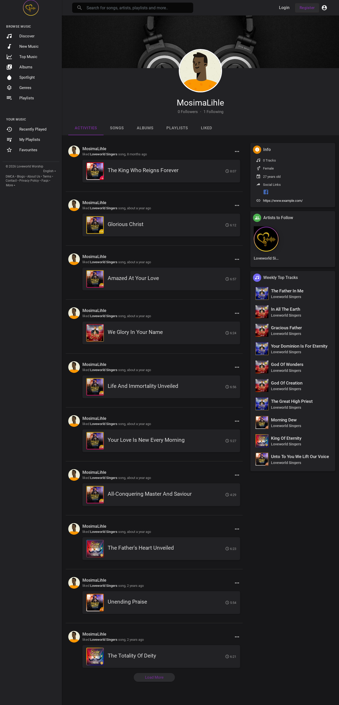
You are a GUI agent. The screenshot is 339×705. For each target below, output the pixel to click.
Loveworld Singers (103, 154)
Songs (117, 128)
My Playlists (23, 140)
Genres (18, 88)
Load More (154, 677)
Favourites (21, 150)
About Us (33, 176)
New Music (22, 46)
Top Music (21, 57)
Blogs (21, 176)
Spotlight (20, 77)
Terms (47, 176)
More (9, 185)
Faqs (44, 180)
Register (307, 7)
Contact (11, 180)
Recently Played (26, 129)
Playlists (20, 98)
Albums (19, 67)
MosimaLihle (200, 103)
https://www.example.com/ (283, 201)
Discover (20, 36)
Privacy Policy (29, 180)
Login (284, 7)
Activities (86, 128)
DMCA (10, 176)
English (48, 171)
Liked (206, 128)
